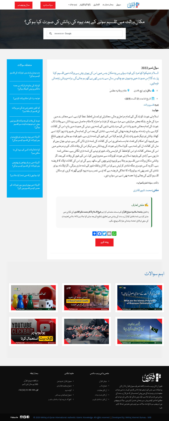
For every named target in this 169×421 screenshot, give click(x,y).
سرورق (118, 4)
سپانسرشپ (48, 5)
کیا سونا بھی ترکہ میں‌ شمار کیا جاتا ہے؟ (25, 175)
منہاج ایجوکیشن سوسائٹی (63, 395)
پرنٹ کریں (104, 242)
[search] (84, 33)
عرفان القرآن (103, 381)
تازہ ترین (96, 4)
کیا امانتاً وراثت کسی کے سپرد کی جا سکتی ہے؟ (26, 151)
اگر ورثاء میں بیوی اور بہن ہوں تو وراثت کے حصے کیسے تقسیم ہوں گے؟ (25, 186)
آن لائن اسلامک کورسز (100, 399)
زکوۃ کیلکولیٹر (85, 4)
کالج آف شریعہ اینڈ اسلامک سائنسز (60, 399)
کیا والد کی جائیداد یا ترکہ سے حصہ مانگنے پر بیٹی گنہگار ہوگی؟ (26, 87)
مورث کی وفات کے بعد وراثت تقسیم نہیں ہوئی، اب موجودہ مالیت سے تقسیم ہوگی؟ (25, 124)
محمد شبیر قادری (146, 190)
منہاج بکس (103, 386)
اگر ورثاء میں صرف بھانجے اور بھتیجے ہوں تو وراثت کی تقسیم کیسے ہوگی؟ (26, 164)
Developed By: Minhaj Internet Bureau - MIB (131, 417)
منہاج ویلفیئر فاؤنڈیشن (64, 386)
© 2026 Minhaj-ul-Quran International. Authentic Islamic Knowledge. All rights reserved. (71, 417)
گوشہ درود (68, 390)
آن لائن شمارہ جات (101, 395)
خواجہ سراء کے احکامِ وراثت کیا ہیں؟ (26, 98)
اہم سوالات (154, 274)
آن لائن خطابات (102, 390)
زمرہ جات (72, 4)
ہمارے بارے (107, 4)
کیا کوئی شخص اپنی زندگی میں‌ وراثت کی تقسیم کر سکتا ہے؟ (26, 109)
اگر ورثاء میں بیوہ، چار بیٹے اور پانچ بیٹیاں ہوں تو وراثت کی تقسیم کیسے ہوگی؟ (25, 138)
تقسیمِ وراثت (149, 105)
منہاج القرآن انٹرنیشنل (64, 381)
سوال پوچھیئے (23, 5)
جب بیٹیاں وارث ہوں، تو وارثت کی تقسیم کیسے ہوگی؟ (25, 74)
